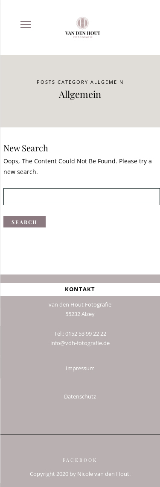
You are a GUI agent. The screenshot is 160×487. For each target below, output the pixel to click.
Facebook (80, 457)
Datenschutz (80, 393)
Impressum (80, 365)
